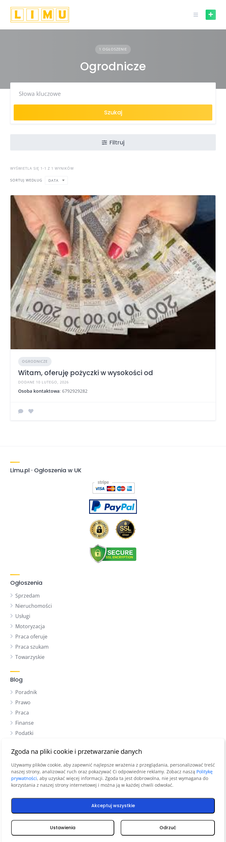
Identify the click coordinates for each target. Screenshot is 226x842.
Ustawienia (62, 827)
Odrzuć (167, 827)
